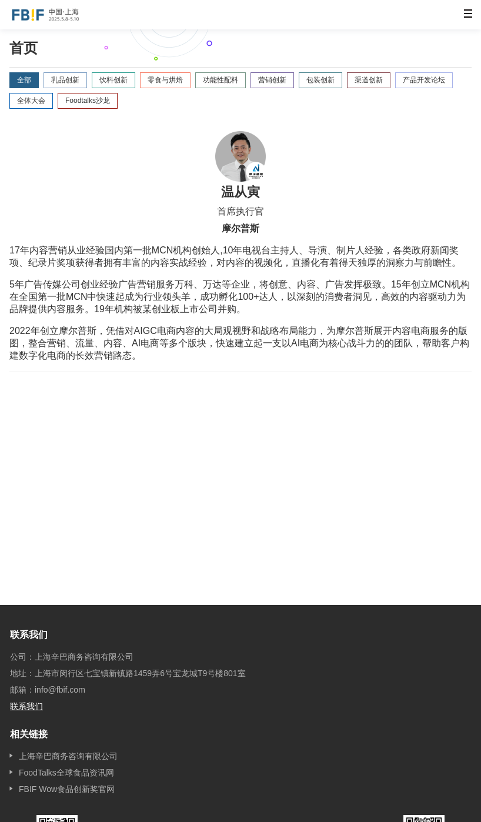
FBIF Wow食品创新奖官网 (67, 789)
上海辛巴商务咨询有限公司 (68, 756)
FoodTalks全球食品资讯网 (66, 772)
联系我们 (26, 706)
